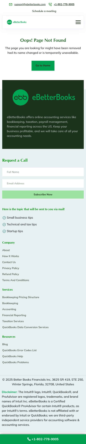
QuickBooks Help (12, 356)
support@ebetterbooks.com (30, 4)
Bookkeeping (10, 303)
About (6, 250)
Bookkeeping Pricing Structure (20, 297)
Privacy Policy (10, 268)
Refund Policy (10, 274)
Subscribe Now (43, 194)
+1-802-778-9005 (42, 439)
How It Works (10, 256)
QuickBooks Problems (15, 362)
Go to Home (43, 65)
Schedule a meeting (44, 11)
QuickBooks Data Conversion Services (25, 327)
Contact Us (9, 262)
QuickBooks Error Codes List (19, 350)
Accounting (9, 309)
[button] (78, 22)
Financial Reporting (14, 315)
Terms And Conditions (15, 280)
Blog (5, 344)
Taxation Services (13, 321)
